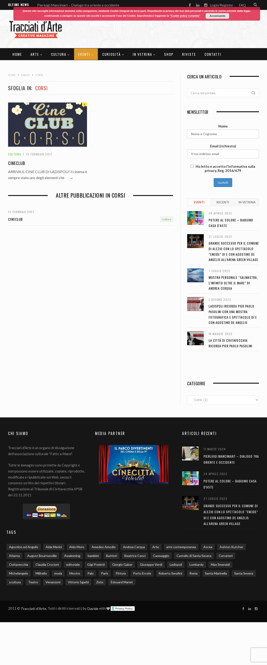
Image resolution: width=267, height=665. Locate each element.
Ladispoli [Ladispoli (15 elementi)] (176, 564)
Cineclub (16, 163)
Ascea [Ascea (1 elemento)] (207, 547)
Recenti (222, 202)
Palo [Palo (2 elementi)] (90, 573)
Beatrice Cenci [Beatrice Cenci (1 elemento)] (135, 556)
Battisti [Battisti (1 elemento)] (111, 556)
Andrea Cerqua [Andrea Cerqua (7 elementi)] (134, 547)
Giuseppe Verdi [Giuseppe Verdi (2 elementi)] (151, 564)
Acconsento (217, 16)
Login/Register (221, 5)
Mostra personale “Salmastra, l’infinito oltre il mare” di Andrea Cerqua (233, 283)
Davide (92, 608)
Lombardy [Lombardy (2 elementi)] (196, 564)
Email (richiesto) (223, 146)
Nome (223, 126)
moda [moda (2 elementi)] (58, 573)
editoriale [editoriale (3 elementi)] (73, 564)
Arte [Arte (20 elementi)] (155, 547)
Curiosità (111, 54)
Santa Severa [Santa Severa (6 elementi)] (243, 573)
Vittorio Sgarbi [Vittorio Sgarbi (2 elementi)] (78, 582)
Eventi (84, 54)
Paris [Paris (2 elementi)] (104, 573)
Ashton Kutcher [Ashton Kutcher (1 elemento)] (231, 547)
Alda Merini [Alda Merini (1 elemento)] (54, 547)
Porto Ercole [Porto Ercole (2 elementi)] (142, 573)
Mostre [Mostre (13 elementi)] (74, 573)
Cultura (58, 54)
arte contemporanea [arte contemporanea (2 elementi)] (181, 547)
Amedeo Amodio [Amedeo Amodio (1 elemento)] (104, 547)
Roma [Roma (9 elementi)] (193, 573)
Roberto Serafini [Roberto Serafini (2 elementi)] (170, 573)
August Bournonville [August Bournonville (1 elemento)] (42, 556)
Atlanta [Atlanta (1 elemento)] (14, 556)
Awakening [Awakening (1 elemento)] (72, 556)
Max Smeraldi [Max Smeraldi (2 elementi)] (220, 564)
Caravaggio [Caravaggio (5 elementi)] (161, 556)
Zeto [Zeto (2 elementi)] (99, 582)
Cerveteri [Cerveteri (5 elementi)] (226, 556)
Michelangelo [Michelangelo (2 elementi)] (18, 573)
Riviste (189, 54)
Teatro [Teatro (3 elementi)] (33, 582)
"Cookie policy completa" (185, 15)
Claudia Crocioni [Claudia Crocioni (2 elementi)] (47, 564)
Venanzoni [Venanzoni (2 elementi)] (52, 582)
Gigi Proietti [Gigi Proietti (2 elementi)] (96, 564)
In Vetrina (142, 54)
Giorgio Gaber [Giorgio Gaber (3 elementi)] (122, 564)
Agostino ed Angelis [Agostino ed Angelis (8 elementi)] (23, 547)
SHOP (169, 54)
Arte (34, 54)
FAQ (242, 5)
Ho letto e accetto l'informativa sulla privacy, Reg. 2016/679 (223, 168)
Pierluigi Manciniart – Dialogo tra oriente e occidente (78, 5)
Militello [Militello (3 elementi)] (41, 573)
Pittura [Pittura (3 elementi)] (121, 573)
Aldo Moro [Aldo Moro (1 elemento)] (76, 547)
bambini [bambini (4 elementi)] (93, 556)
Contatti (212, 54)
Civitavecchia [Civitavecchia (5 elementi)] (18, 564)
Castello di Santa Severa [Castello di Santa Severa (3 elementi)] (194, 556)
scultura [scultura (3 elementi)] (15, 582)
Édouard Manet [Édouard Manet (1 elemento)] (122, 582)
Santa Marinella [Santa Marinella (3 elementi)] (216, 573)
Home (17, 54)
